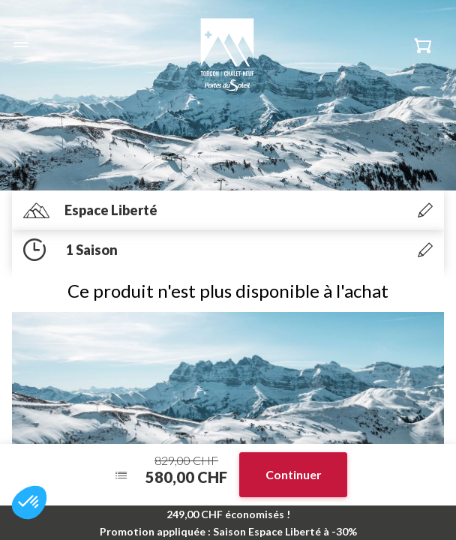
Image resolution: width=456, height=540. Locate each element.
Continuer (294, 474)
